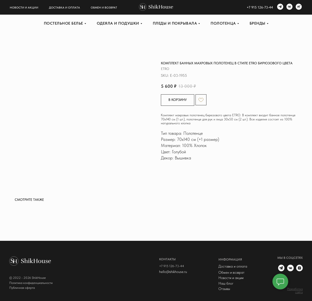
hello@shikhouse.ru (173, 272)
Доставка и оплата (64, 7)
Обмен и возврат (104, 7)
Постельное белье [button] (63, 23)
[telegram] (279, 7)
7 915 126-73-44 (261, 7)
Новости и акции (24, 7)
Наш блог (226, 283)
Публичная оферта (22, 288)
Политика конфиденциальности (31, 283)
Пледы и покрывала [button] (175, 23)
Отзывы (224, 289)
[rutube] (298, 7)
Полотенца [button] (223, 23)
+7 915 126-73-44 (171, 266)
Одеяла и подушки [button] (118, 23)
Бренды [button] (257, 23)
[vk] (288, 7)
